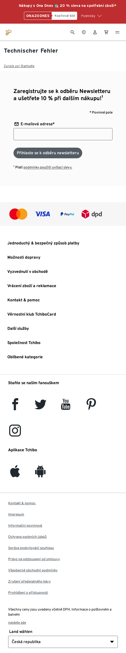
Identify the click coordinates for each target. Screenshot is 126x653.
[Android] (40, 474)
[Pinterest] (91, 407)
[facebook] (15, 407)
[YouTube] (66, 407)
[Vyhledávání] (72, 31)
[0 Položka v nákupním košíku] (106, 31)
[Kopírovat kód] (64, 16)
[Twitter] (41, 407)
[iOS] (15, 474)
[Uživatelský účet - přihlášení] (95, 31)
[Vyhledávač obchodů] (83, 31)
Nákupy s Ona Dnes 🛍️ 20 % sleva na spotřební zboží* (67, 6)
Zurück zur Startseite (19, 66)
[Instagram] (15, 433)
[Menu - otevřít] (117, 31)
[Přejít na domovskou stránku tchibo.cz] (8, 31)
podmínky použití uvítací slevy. (47, 167)
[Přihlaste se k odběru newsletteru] (47, 153)
